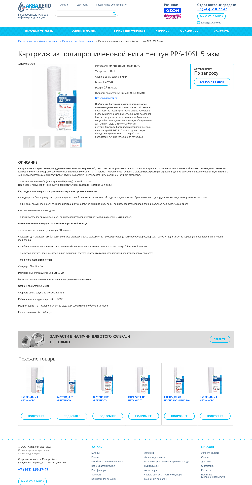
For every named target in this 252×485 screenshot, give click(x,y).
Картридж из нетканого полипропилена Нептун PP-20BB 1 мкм (142, 402)
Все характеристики (106, 98)
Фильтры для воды (154, 457)
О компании (191, 31)
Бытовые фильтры (40, 31)
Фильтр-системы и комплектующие (163, 474)
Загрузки (162, 31)
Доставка (82, 4)
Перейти (220, 339)
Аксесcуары (150, 470)
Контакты (221, 31)
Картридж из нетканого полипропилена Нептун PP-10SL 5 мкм (35, 402)
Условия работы (210, 452)
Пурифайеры (151, 466)
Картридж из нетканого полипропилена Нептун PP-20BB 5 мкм (214, 402)
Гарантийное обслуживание (111, 4)
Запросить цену (212, 81)
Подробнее (36, 416)
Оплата (64, 4)
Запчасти (96, 474)
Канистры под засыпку (103, 479)
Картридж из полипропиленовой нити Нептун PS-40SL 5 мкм (179, 402)
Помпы (95, 457)
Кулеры (95, 452)
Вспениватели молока (103, 466)
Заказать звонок (211, 16)
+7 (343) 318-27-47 (212, 9)
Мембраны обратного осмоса (107, 461)
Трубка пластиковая (130, 31)
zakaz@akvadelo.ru (211, 22)
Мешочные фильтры (155, 479)
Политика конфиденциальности (213, 475)
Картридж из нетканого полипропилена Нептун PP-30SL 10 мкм (71, 402)
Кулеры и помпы (85, 31)
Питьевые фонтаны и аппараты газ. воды (166, 461)
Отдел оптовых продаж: (216, 5)
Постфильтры (98, 470)
